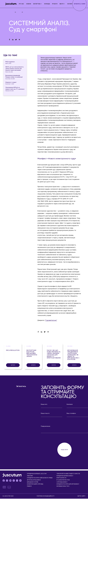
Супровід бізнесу (62, 482)
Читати (13, 365)
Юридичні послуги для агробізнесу (68, 484)
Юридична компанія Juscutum (36, 473)
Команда (47, 3)
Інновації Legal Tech (63, 486)
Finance (29, 486)
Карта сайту (81, 496)
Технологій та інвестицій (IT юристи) (68, 473)
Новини (28, 3)
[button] (37, 4)
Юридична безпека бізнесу (65, 475)
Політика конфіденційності (45, 496)
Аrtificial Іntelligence (34, 480)
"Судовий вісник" (51, 320)
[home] (11, 4)
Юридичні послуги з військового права (39, 477)
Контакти (70, 3)
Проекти (54, 3)
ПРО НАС (21, 3)
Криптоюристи (61, 477)
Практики (30, 475)
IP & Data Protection (63, 480)
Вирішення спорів (32, 482)
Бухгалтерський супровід (35, 484)
